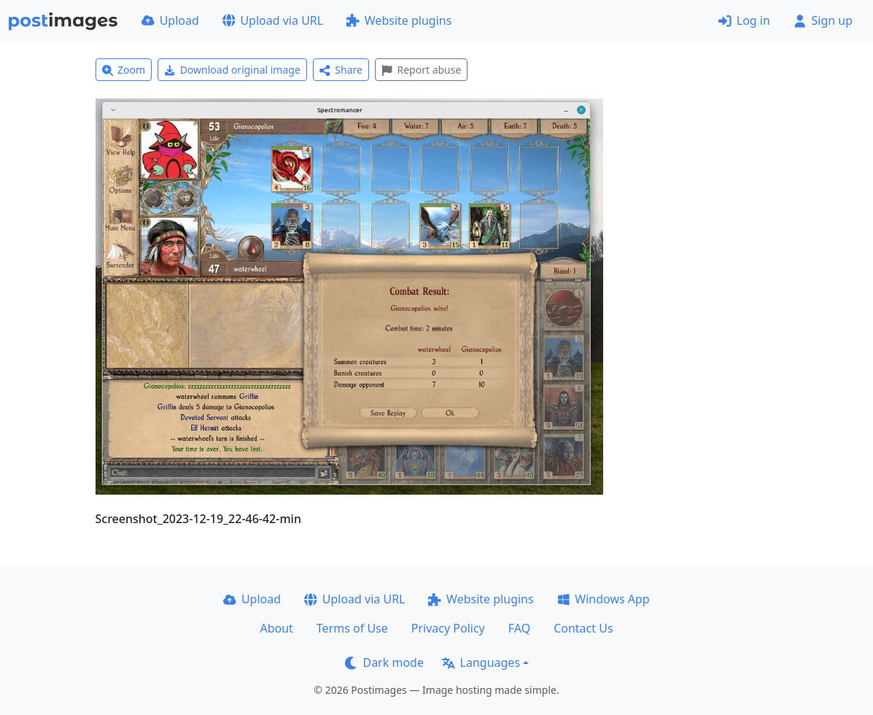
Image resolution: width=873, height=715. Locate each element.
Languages (481, 662)
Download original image (232, 70)
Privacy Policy (448, 628)
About (276, 628)
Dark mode (384, 662)
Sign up (823, 20)
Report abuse (421, 70)
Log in (744, 20)
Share (340, 70)
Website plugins (398, 20)
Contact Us (583, 628)
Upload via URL (272, 20)
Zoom (124, 70)
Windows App (603, 599)
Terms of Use (352, 628)
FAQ (519, 628)
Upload (170, 20)
